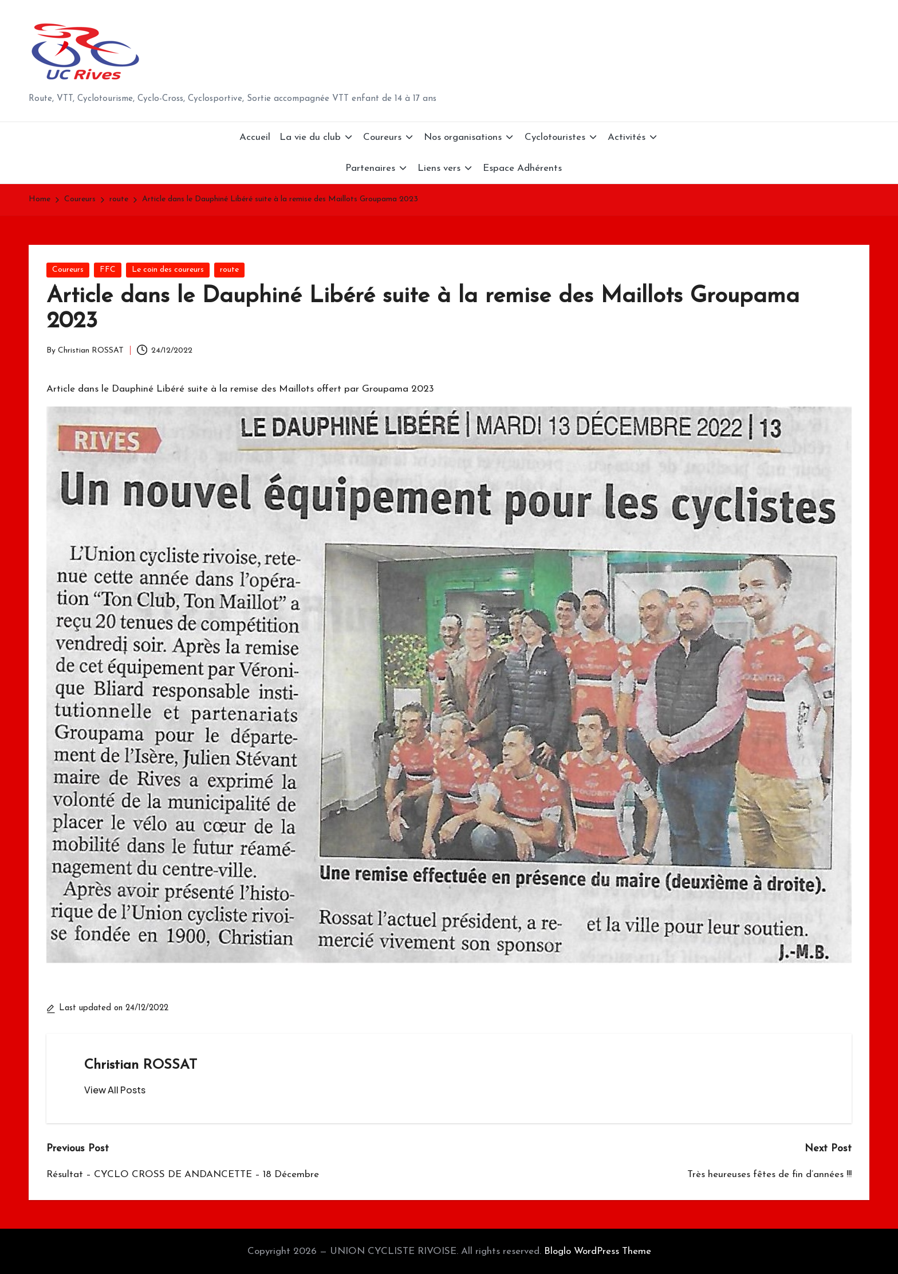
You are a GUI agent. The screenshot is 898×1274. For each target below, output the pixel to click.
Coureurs (68, 269)
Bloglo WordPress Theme (597, 1251)
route (229, 269)
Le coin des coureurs (168, 269)
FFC (108, 269)
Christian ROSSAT (140, 1065)
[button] (114, 1090)
